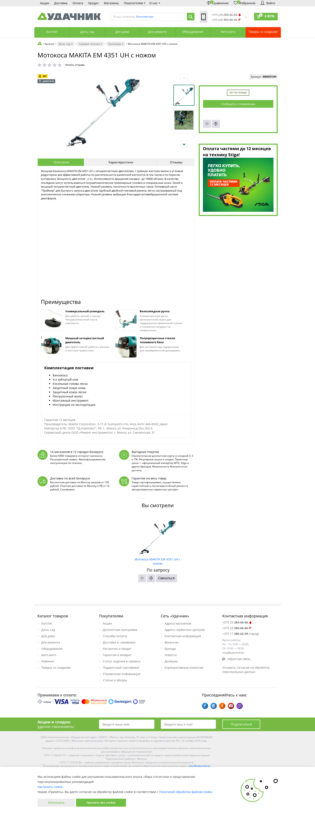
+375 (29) (224, 15)
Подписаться (241, 724)
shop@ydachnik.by (199, 766)
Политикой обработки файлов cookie (185, 792)
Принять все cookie (101, 803)
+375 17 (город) (240, 634)
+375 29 (237, 622)
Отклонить (56, 803)
